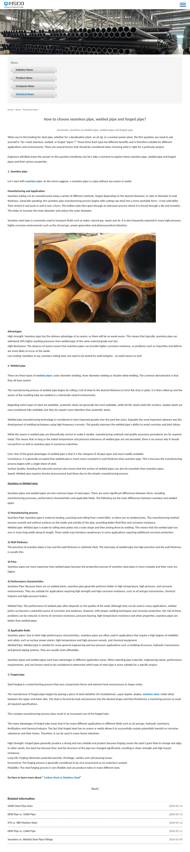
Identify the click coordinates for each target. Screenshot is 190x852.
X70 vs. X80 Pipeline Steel (22, 822)
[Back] (95, 789)
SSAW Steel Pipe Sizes (20, 806)
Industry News (24, 69)
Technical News (25, 94)
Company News (25, 86)
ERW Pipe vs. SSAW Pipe (22, 814)
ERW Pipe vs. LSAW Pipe (21, 831)
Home (10, 109)
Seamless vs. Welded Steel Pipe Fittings (30, 839)
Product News (24, 78)
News (18, 109)
